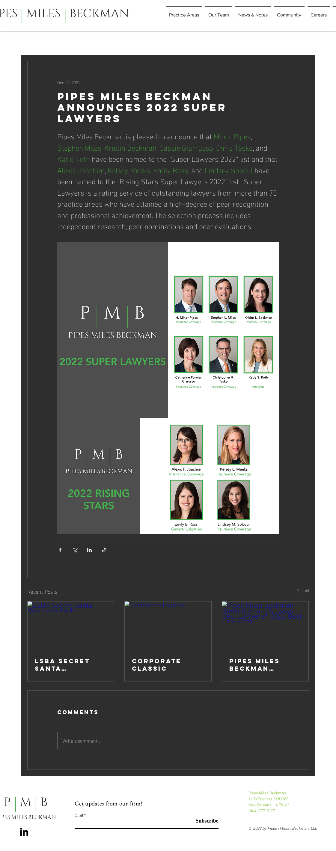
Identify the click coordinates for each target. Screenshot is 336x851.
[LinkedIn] (24, 832)
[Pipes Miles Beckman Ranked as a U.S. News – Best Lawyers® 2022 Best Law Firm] (265, 625)
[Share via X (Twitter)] (75, 550)
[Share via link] (104, 550)
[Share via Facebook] (60, 550)
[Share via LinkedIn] (89, 550)
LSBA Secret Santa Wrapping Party (62, 664)
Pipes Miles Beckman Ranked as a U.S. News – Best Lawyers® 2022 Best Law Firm (262, 664)
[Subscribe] (203, 821)
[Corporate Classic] (168, 625)
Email (79, 815)
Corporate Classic (156, 664)
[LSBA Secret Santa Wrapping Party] (71, 625)
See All (303, 590)
